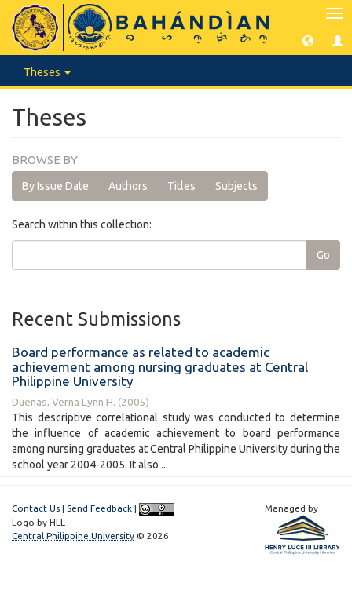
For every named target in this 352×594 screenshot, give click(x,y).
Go (323, 255)
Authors (128, 186)
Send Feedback (99, 508)
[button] (308, 40)
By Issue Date (55, 186)
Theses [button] (47, 72)
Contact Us (36, 508)
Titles (181, 186)
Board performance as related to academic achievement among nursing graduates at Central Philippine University (160, 366)
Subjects (236, 186)
